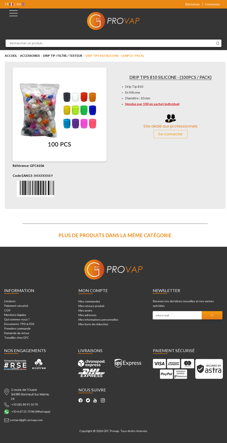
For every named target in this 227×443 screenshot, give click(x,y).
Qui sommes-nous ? (17, 319)
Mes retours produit (91, 306)
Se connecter (170, 134)
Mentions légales (15, 315)
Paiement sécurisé (16, 305)
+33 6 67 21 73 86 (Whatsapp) (30, 411)
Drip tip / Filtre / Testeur (62, 55)
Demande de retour (16, 333)
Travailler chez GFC (16, 337)
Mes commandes (89, 301)
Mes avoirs (85, 310)
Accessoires (30, 55)
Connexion (212, 4)
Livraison (10, 301)
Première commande (17, 328)
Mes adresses (87, 315)
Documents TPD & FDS (19, 324)
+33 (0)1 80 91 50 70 (24, 404)
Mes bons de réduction (93, 324)
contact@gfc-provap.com (26, 420)
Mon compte (93, 290)
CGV (7, 310)
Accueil (11, 55)
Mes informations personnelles (98, 319)
